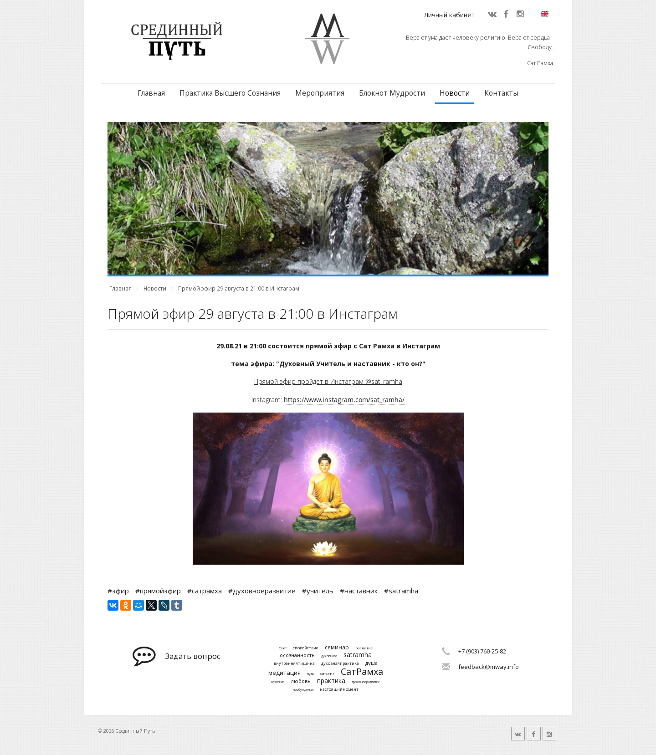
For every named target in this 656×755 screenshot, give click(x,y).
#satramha (401, 591)
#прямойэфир (158, 591)
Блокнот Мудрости (392, 93)
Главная (151, 93)
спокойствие (305, 648)
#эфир (118, 591)
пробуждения (303, 690)
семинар (337, 647)
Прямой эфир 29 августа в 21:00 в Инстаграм (238, 288)
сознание (278, 682)
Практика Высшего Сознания (230, 93)
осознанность (297, 655)
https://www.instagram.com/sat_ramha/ (344, 399)
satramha (357, 655)
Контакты (501, 93)
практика (331, 681)
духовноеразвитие (366, 682)
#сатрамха (204, 591)
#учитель (317, 591)
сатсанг (327, 673)
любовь (301, 681)
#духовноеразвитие (262, 591)
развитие (364, 648)
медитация (284, 673)
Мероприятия (319, 93)
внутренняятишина (294, 663)
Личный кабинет (449, 14)
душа (371, 663)
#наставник (359, 591)
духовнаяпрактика (340, 663)
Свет (283, 648)
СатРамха (362, 671)
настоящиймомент (339, 689)
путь (310, 674)
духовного (329, 656)
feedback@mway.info (488, 667)
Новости (455, 93)
